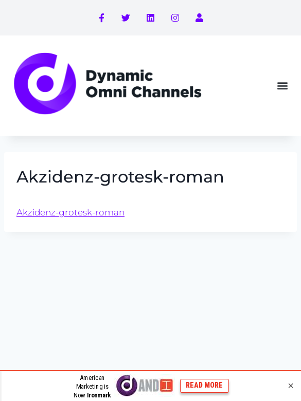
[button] (282, 85)
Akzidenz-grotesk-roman (70, 212)
